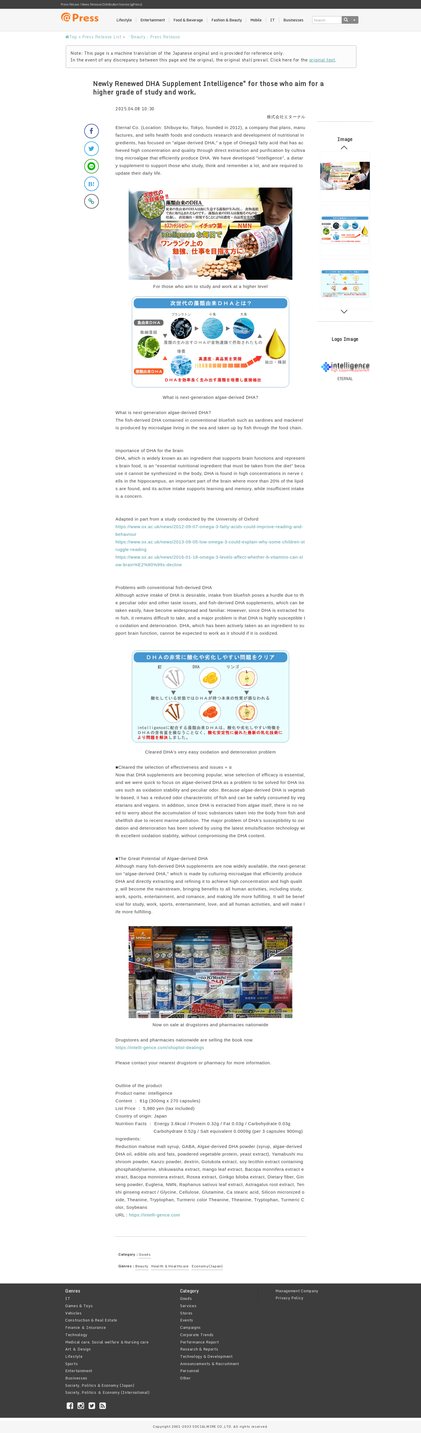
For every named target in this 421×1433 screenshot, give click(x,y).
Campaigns (190, 1327)
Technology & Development (206, 1356)
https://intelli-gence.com (154, 1214)
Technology (76, 1334)
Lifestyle (124, 20)
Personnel (189, 1370)
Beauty (142, 1266)
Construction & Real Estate (91, 1320)
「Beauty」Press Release (153, 36)
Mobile (256, 20)
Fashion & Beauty (226, 20)
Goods (145, 1254)
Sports (71, 1363)
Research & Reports (199, 1349)
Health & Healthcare (170, 1266)
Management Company (296, 1291)
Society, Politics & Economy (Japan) (99, 1385)
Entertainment (152, 20)
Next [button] (344, 310)
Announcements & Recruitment (209, 1363)
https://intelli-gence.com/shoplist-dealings (159, 1047)
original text (322, 59)
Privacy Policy (289, 1298)
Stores (186, 1313)
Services (188, 1305)
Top (71, 36)
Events (186, 1320)
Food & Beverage (188, 20)
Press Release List (102, 36)
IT (272, 20)
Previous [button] (344, 149)
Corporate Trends (197, 1334)
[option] (345, 176)
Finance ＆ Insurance (85, 1327)
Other (185, 1378)
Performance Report (199, 1342)
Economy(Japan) (207, 1266)
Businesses (293, 20)
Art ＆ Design (78, 1349)
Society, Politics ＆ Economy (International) (107, 1392)
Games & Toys (79, 1305)
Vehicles (73, 1313)
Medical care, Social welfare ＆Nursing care (107, 1342)
